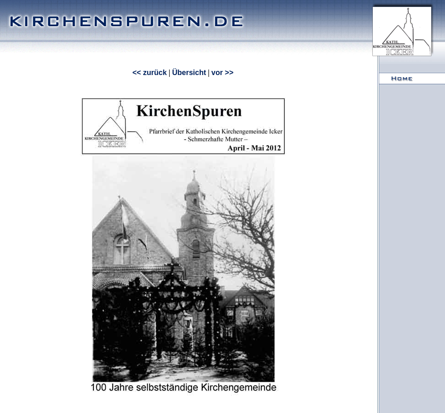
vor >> (222, 72)
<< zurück (150, 72)
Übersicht (189, 72)
